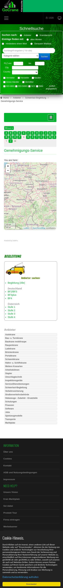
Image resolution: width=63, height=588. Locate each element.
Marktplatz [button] (10, 423)
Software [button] (9, 409)
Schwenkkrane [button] (12, 359)
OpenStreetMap (39, 228)
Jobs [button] (7, 412)
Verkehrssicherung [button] (14, 391)
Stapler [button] (8, 373)
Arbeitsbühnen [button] (12, 370)
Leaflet (26, 228)
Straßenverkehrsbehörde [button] (17, 394)
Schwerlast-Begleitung (35, 98)
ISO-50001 (23, 86)
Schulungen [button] (11, 401)
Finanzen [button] (9, 405)
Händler (37, 78)
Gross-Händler (12, 82)
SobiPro (15, 240)
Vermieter (10, 78)
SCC (33, 86)
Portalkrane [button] (10, 356)
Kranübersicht (47, 35)
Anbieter (28, 35)
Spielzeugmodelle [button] (13, 416)
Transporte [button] (10, 419)
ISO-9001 (10, 86)
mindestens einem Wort (16, 44)
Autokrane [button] (10, 334)
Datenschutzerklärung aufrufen (21, 577)
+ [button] (8, 166)
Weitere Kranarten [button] (14, 366)
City (7, 67)
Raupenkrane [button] (11, 345)
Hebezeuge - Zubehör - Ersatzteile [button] (21, 398)
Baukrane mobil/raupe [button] (15, 341)
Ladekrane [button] (10, 349)
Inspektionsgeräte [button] (14, 380)
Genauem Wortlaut (42, 44)
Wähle (9, 128)
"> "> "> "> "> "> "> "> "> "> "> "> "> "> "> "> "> (25, 72)
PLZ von (8, 63)
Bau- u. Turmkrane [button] (14, 338)
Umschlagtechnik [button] (13, 377)
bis (30, 63)
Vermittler (29, 82)
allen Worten (36, 39)
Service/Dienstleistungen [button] (17, 384)
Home (6, 98)
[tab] (30, 334)
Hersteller (24, 78)
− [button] (8, 171)
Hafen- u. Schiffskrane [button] (16, 363)
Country (6, 72)
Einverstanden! (32, 584)
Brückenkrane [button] (12, 352)
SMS (41, 86)
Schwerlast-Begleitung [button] (16, 387)
